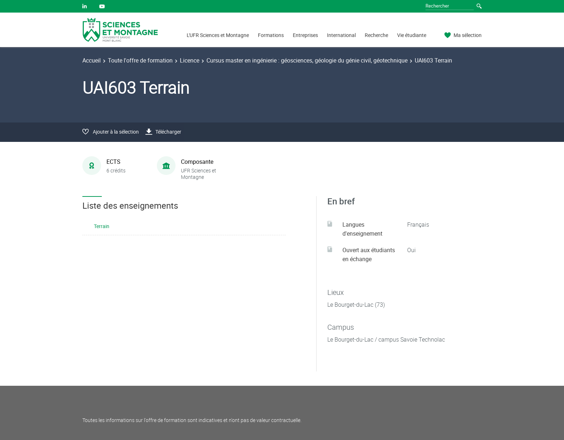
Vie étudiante (411, 35)
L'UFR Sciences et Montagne (218, 35)
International (341, 35)
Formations (271, 35)
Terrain (101, 226)
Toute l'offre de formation (140, 60)
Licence (189, 60)
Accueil (91, 60)
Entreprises (305, 35)
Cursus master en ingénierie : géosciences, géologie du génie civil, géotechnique (307, 60)
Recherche (376, 35)
